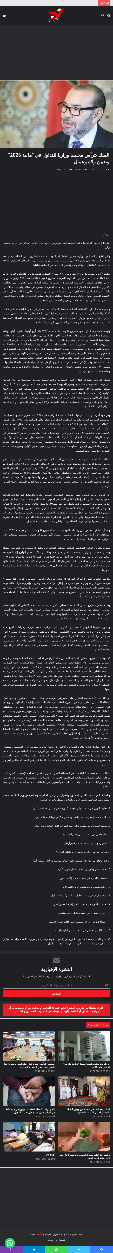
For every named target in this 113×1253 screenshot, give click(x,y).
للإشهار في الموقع (56, 1240)
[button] (10, 1243)
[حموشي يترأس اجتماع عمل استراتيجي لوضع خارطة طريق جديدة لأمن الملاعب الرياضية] (29, 1046)
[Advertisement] (55, 52)
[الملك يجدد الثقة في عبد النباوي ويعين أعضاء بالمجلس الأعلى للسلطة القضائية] (84, 1091)
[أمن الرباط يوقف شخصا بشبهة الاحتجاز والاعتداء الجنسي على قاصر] (84, 1046)
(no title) (50, 1154)
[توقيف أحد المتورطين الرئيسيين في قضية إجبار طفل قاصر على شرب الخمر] (84, 1137)
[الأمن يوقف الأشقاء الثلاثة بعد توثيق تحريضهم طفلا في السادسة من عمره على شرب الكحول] (29, 1091)
